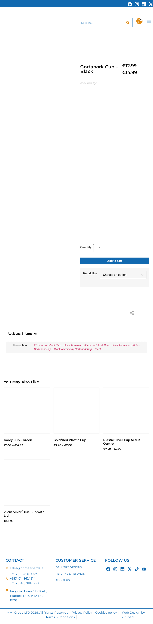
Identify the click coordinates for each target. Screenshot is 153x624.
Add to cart (114, 261)
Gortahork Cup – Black (88, 349)
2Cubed (128, 617)
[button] (149, 21)
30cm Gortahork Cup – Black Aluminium (107, 345)
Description (90, 273)
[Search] (128, 22)
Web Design (131, 612)
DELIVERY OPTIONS (68, 567)
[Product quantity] (101, 248)
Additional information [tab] (23, 333)
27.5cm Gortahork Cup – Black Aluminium (58, 345)
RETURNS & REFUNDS (70, 573)
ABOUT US (62, 580)
